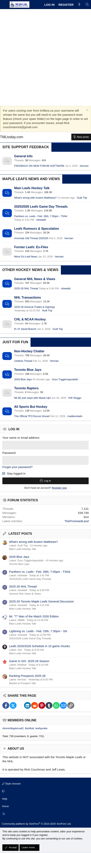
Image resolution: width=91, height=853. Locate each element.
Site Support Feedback (25, 147)
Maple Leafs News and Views (31, 179)
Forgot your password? (17, 467)
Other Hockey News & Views (30, 270)
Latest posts (20, 533)
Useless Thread (23, 360)
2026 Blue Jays (23, 379)
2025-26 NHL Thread (26, 288)
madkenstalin (75, 416)
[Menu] (4, 4)
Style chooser (11, 783)
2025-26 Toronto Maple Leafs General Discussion (41, 601)
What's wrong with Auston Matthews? (35, 197)
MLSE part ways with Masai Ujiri (32, 397)
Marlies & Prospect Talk (22, 683)
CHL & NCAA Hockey (30, 319)
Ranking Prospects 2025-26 (27, 675)
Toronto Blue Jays (27, 369)
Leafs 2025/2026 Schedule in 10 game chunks (39, 646)
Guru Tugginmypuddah (65, 379)
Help (4, 798)
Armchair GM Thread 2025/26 (31, 238)
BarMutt (29, 728)
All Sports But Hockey (30, 406)
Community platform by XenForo (36, 823)
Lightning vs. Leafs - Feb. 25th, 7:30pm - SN (38, 631)
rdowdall (41, 219)
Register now (59, 487)
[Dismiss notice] (86, 110)
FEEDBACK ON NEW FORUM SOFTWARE (39, 165)
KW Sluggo (74, 397)
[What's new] (79, 4)
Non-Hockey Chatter (29, 351)
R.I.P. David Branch (25, 329)
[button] (45, 791)
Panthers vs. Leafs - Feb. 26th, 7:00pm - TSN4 (40, 216)
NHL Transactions (27, 297)
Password (8, 452)
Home (5, 806)
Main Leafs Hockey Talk (31, 188)
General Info (23, 156)
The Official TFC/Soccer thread (31, 416)
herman (84, 165)
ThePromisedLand (76, 521)
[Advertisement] (45, 56)
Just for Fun (15, 342)
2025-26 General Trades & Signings (34, 306)
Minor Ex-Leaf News (25, 256)
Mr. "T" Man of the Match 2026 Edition (34, 616)
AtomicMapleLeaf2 (13, 728)
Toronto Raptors (26, 388)
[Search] (87, 4)
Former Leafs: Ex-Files (31, 247)
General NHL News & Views (34, 279)
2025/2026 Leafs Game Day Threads (41, 206)
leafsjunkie (41, 728)
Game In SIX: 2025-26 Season (29, 661)
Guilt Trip (82, 197)
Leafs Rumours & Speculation (36, 228)
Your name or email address (20, 437)
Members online (22, 720)
